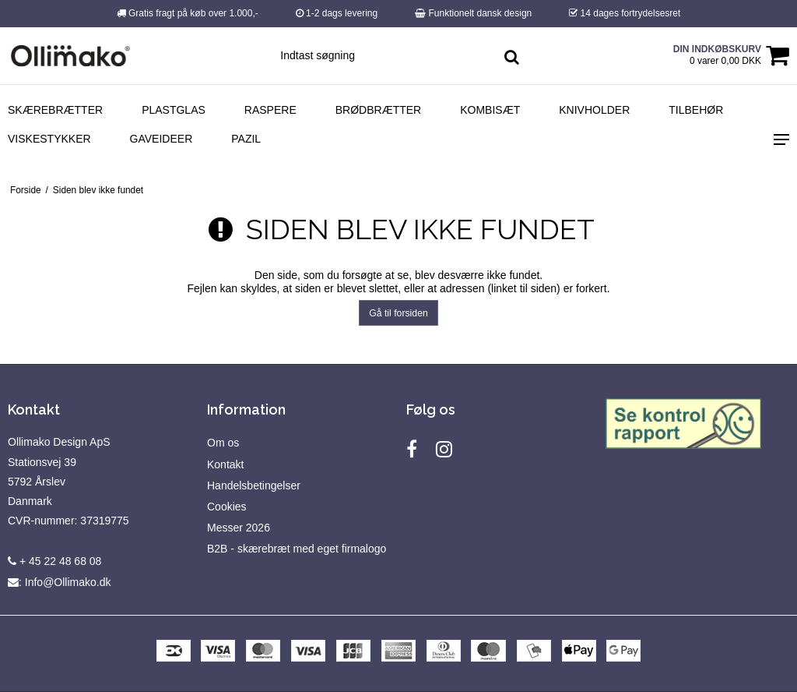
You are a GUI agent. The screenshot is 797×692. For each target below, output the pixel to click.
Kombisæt (490, 110)
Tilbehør (696, 110)
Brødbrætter (378, 110)
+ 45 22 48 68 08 (54, 561)
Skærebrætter (55, 110)
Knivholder (594, 110)
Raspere (270, 110)
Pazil (246, 138)
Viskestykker (49, 138)
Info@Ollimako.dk (68, 582)
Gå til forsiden (398, 313)
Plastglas (173, 110)
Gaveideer (161, 138)
